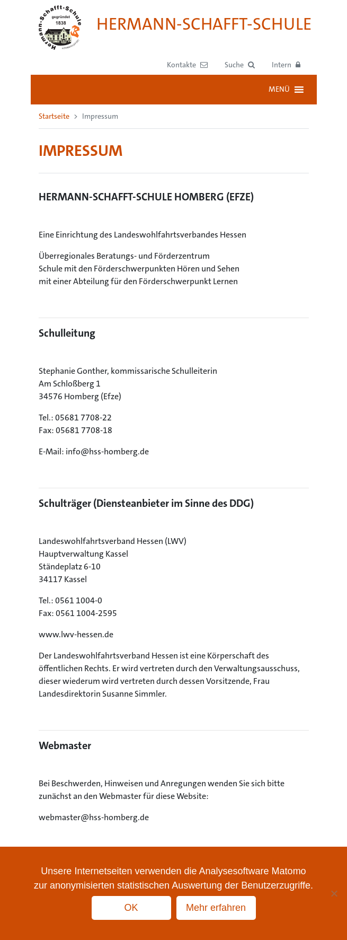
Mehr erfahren (216, 907)
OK (131, 907)
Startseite (54, 116)
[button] (239, 65)
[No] (333, 893)
